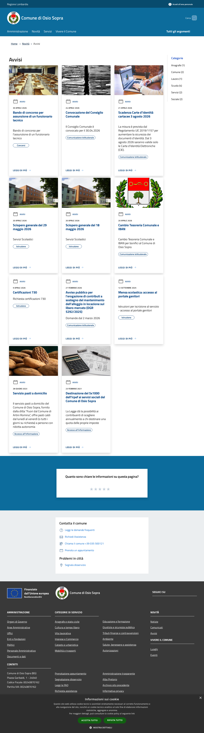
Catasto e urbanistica (66, 645)
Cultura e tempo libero (67, 627)
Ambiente (108, 639)
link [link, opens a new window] (133, 713)
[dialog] (102, 713)
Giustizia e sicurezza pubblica (119, 627)
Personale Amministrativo (21, 651)
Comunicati (156, 627)
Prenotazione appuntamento (70, 673)
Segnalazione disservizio (68, 679)
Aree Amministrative (18, 627)
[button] (102, 727)
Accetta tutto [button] (90, 720)
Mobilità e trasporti (65, 651)
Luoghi (154, 649)
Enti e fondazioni (16, 639)
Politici (11, 645)
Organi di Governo (17, 622)
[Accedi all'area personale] (180, 4)
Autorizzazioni (110, 650)
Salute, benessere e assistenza (119, 645)
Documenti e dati (16, 656)
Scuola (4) (176, 86)
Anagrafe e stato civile (67, 622)
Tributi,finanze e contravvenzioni (121, 633)
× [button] (200, 698)
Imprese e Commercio (66, 639)
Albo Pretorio (110, 679)
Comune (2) (177, 72)
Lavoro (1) (176, 79)
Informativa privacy (113, 691)
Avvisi (19, 101)
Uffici (10, 633)
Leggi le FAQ (61, 685)
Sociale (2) (176, 99)
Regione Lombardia (17, 4)
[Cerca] (193, 18)
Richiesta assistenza (66, 691)
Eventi (154, 655)
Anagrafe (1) (178, 65)
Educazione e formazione (116, 621)
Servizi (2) (176, 92)
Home (14, 44)
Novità (25, 44)
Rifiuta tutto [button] (115, 720)
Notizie (154, 622)
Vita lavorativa (63, 633)
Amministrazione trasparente (119, 673)
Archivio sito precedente (116, 685)
